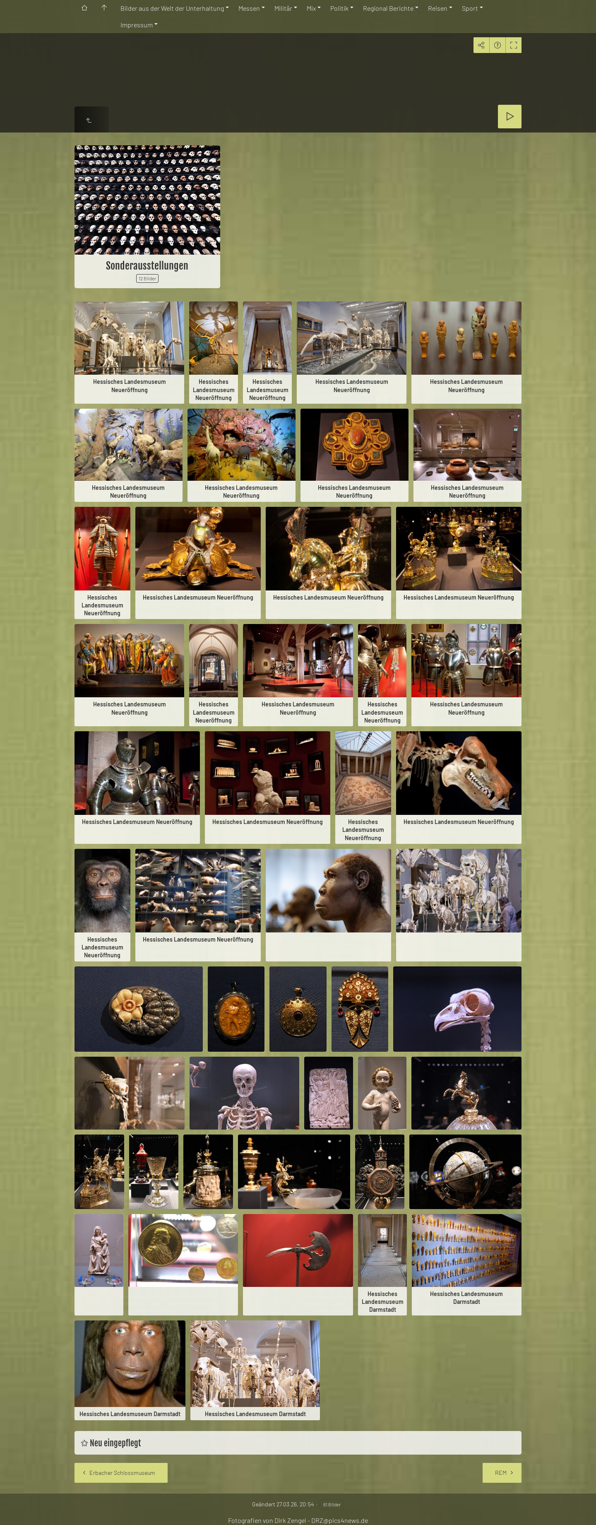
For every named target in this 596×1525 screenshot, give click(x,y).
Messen (249, 8)
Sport (470, 8)
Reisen (437, 8)
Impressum (136, 25)
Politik (339, 8)
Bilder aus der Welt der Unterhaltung (172, 8)
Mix (311, 8)
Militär (283, 8)
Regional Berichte (388, 8)
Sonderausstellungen (147, 266)
